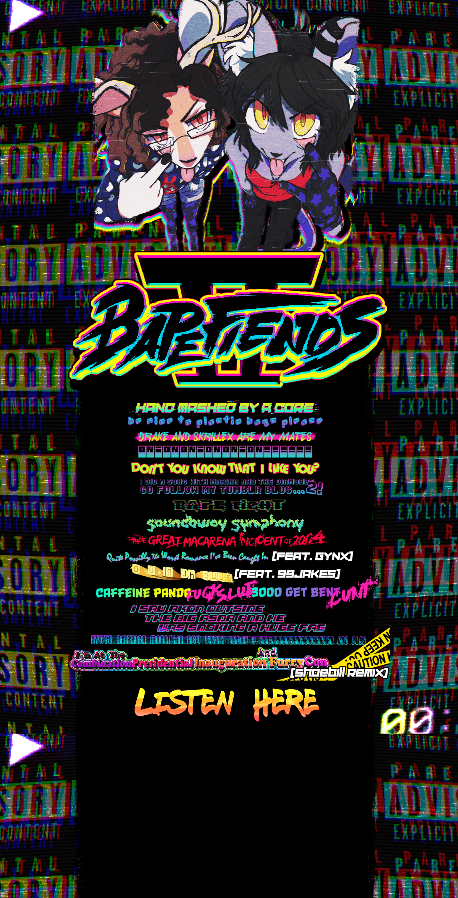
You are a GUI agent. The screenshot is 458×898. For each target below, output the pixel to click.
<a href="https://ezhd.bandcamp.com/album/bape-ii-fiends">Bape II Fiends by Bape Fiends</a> (227, 808)
